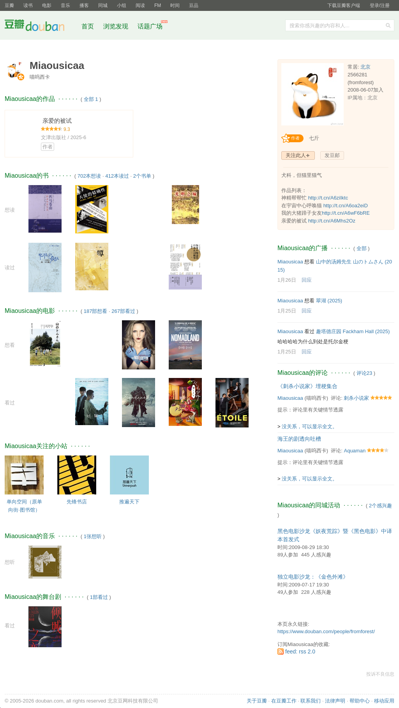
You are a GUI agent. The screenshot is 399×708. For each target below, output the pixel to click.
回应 (307, 280)
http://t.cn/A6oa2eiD (345, 205)
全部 (362, 248)
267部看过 (123, 311)
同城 (103, 5)
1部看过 (99, 597)
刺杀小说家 (356, 398)
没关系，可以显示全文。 (309, 426)
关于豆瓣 (257, 701)
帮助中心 (360, 701)
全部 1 (91, 99)
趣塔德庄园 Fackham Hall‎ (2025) (353, 331)
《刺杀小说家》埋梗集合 (307, 386)
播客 (84, 5)
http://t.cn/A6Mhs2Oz (331, 221)
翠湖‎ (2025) (329, 301)
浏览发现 (116, 26)
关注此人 (296, 155)
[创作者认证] (294, 138)
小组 (121, 5)
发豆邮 (332, 155)
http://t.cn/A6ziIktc (328, 198)
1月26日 (286, 280)
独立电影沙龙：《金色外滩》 (312, 577)
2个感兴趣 (380, 505)
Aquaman (354, 451)
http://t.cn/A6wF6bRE (346, 213)
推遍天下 (129, 502)
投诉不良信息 (380, 674)
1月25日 (286, 311)
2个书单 (142, 176)
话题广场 (150, 26)
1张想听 (93, 536)
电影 (46, 5)
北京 (365, 67)
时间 (175, 5)
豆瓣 (9, 5)
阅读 (140, 5)
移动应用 (384, 701)
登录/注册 (380, 5)
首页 (87, 26)
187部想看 (96, 311)
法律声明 (335, 701)
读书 (28, 5)
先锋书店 (77, 502)
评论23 (364, 373)
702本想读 (89, 176)
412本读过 (117, 176)
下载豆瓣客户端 (343, 5)
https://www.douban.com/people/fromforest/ (326, 631)
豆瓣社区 (40, 27)
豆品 (193, 5)
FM (157, 5)
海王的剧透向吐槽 (299, 439)
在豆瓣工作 (284, 701)
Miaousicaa (290, 262)
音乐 (65, 5)
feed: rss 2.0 (300, 651)
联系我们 (310, 701)
